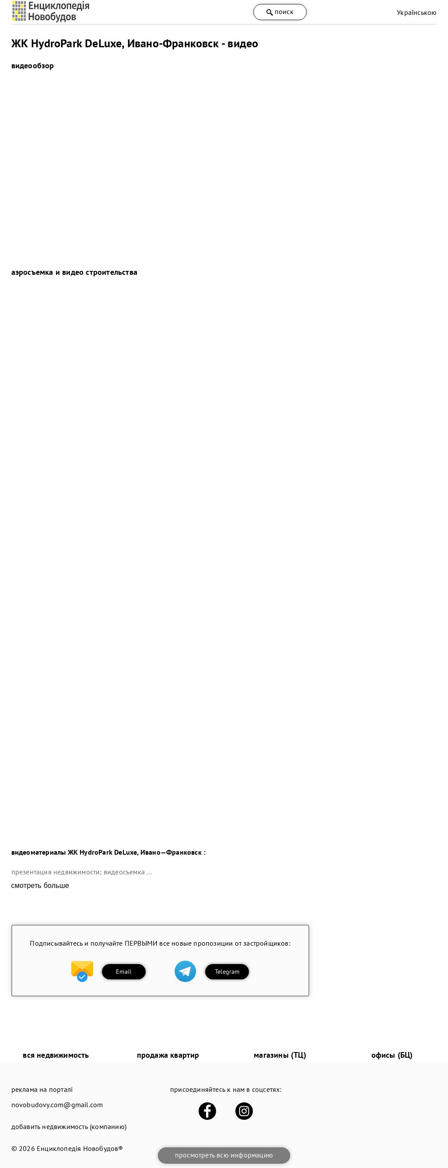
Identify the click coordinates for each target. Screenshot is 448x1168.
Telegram (227, 971)
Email (123, 971)
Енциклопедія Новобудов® (80, 1148)
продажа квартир (168, 1055)
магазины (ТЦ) (280, 1055)
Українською (417, 12)
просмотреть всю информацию (224, 1154)
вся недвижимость (56, 1055)
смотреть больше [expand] (40, 885)
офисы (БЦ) (392, 1055)
